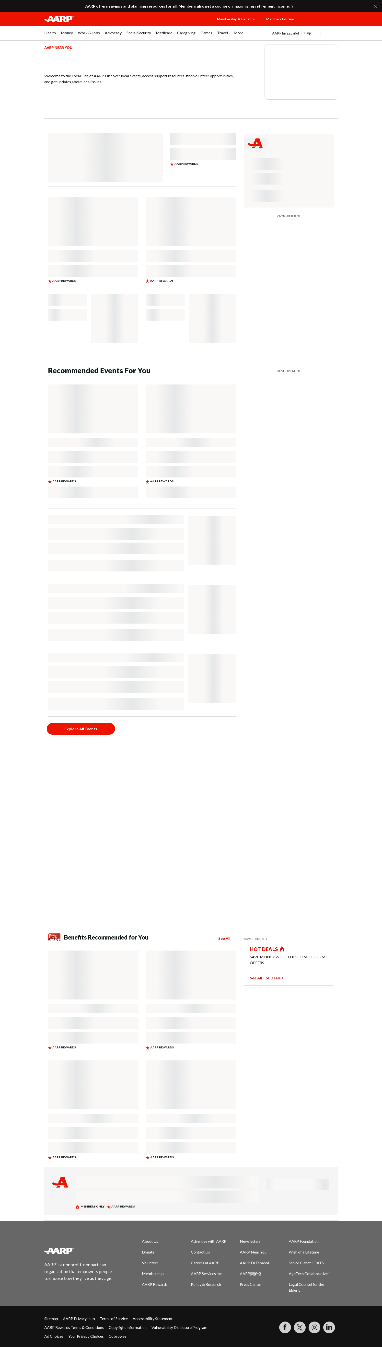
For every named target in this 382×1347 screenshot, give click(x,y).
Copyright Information (128, 1327)
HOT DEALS (264, 949)
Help (307, 33)
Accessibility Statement (153, 1318)
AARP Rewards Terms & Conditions (74, 1327)
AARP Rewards (155, 1284)
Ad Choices (53, 1336)
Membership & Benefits (236, 19)
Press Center (250, 1284)
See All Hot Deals (265, 977)
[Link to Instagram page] (314, 1327)
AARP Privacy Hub (79, 1318)
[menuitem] (50, 35)
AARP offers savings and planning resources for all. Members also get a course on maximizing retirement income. (187, 6)
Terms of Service (114, 1318)
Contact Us (200, 1252)
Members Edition (280, 19)
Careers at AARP (205, 1262)
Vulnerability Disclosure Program (179, 1327)
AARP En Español (285, 33)
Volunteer (150, 1262)
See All (224, 938)
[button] (321, 24)
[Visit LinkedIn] (329, 1327)
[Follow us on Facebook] (285, 1327)
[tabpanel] (305, 33)
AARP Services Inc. (206, 1273)
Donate (148, 1252)
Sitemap (51, 1318)
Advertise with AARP (208, 1241)
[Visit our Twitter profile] (300, 1327)
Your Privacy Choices (86, 1336)
